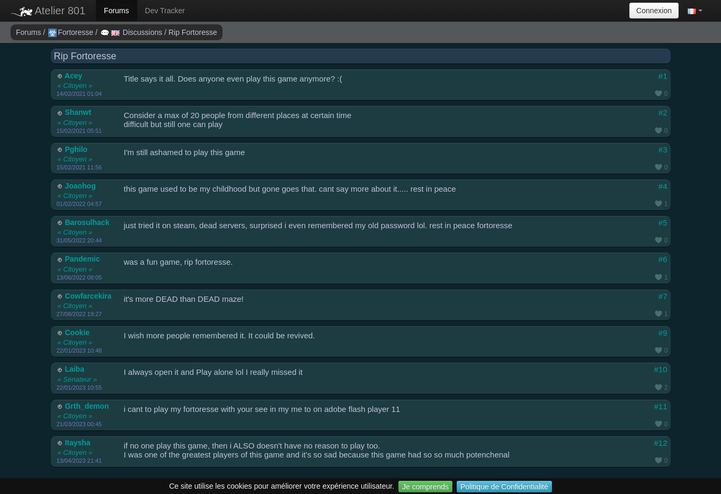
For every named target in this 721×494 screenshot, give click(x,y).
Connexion (654, 10)
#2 (662, 112)
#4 (662, 186)
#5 (662, 222)
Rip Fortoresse (192, 32)
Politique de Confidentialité (504, 486)
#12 (660, 442)
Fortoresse (71, 32)
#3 (662, 149)
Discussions (132, 32)
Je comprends (425, 486)
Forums (116, 10)
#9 (662, 332)
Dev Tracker (165, 10)
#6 (662, 259)
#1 (662, 75)
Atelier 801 (48, 10)
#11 (660, 406)
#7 (662, 296)
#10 (660, 369)
